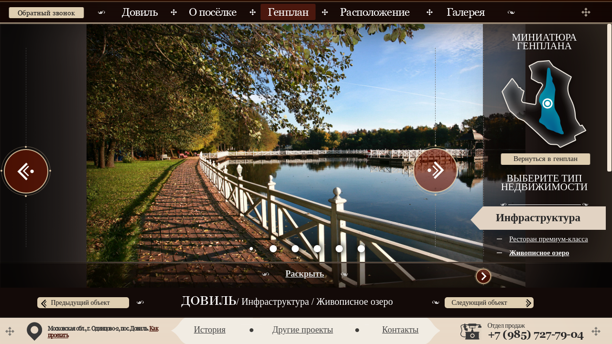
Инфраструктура (538, 218)
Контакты (400, 329)
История (210, 329)
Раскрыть (304, 274)
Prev (26, 171)
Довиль (208, 302)
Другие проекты (302, 329)
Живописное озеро (539, 253)
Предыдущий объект (80, 302)
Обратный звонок (46, 13)
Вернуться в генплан (546, 158)
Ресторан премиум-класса (548, 239)
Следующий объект (479, 302)
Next (435, 171)
